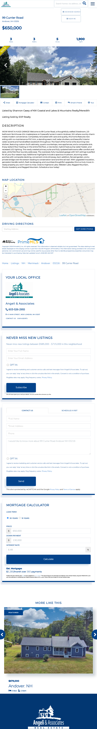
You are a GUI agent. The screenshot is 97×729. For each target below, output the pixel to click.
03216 (56, 263)
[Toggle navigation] (93, 3)
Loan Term (11, 512)
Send (21, 481)
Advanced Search (72, 12)
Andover (45, 263)
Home (5, 263)
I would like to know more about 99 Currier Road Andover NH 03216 (48, 446)
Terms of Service (69, 489)
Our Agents (22, 318)
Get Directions (84, 229)
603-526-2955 (17, 309)
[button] (84, 3)
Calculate (48, 559)
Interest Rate (13, 545)
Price (9, 526)
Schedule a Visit (69, 410)
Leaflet (62, 215)
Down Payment (13, 536)
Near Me (72, 19)
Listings (15, 263)
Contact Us (11, 318)
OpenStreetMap (77, 215)
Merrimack (33, 263)
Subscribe (21, 387)
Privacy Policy (47, 377)
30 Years (12, 518)
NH (23, 263)
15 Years (24, 518)
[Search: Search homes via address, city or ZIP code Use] (71, 3)
